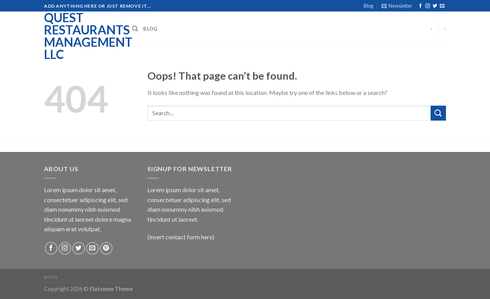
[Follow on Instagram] (427, 6)
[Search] (135, 28)
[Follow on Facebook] (420, 6)
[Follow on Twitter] (435, 6)
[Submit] (438, 113)
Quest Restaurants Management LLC (82, 35)
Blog (368, 6)
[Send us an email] (442, 6)
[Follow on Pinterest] (106, 248)
